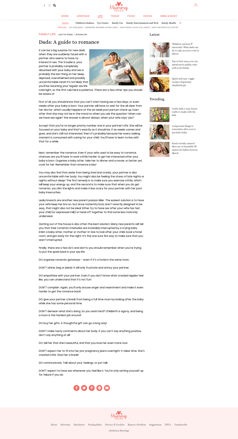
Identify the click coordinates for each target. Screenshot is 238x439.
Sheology (124, 430)
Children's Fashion (85, 23)
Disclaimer (79, 424)
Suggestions (155, 424)
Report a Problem (137, 424)
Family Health (169, 23)
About (54, 424)
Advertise (65, 424)
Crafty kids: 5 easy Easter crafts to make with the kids (185, 111)
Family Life (47, 34)
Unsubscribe (180, 424)
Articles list (81, 34)
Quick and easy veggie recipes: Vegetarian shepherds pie (183, 81)
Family (65, 23)
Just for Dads (65, 34)
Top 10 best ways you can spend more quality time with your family (185, 64)
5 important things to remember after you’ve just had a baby (184, 129)
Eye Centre (103, 23)
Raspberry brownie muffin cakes (101, 27)
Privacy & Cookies (114, 424)
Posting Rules (95, 424)
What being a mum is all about (135, 27)
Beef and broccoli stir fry (165, 27)
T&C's (168, 424)
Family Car (117, 23)
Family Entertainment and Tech (142, 23)
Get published (76, 27)
